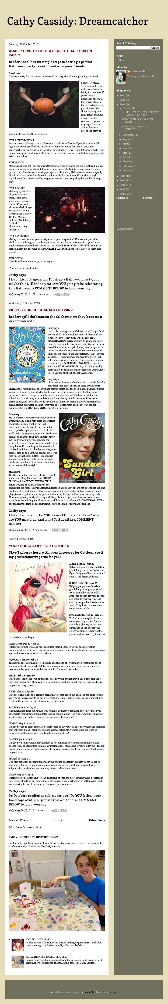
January (127, 170)
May (125, 152)
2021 (123, 95)
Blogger (113, 992)
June (125, 148)
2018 (123, 176)
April (125, 157)
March (126, 161)
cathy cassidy (138, 71)
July (125, 143)
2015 (123, 189)
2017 (123, 180)
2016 (123, 185)
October (127, 108)
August (127, 139)
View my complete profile (141, 76)
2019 (123, 104)
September (129, 134)
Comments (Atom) (32, 827)
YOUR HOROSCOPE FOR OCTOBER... (40, 546)
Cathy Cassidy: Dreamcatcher (77, 21)
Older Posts (96, 820)
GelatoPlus (89, 992)
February (128, 166)
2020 (123, 99)
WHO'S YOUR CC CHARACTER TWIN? (41, 310)
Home (57, 820)
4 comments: (40, 530)
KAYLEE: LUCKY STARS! (38, 939)
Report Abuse (124, 229)
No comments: (41, 294)
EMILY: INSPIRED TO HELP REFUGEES (33, 837)
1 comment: (39, 810)
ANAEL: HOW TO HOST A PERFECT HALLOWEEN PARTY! (140, 113)
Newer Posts (18, 820)
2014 (123, 193)
